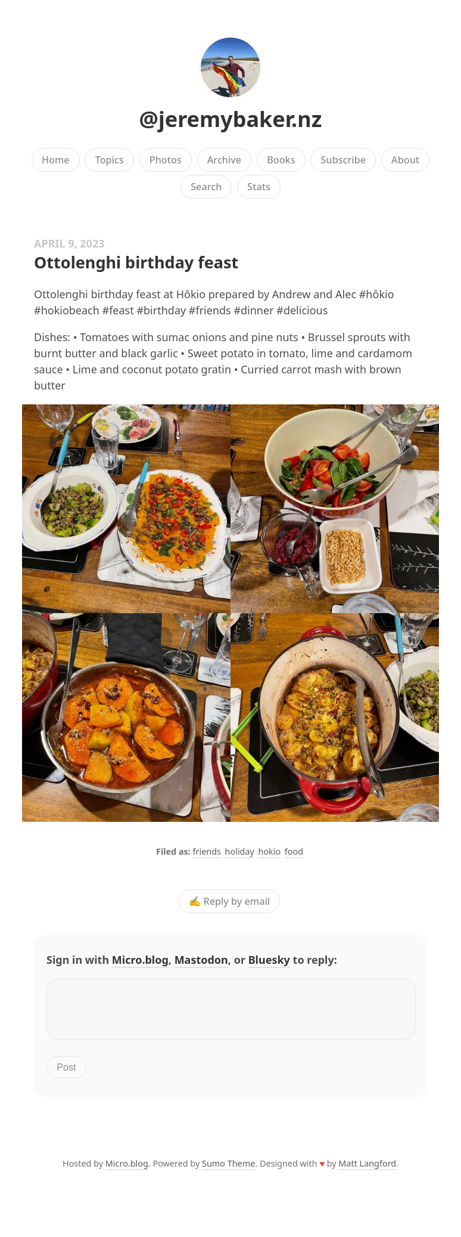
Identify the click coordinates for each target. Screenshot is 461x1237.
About (405, 159)
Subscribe (343, 159)
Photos (165, 159)
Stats (258, 186)
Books (281, 159)
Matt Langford (367, 1170)
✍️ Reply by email (229, 901)
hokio (269, 851)
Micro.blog (140, 960)
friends (207, 851)
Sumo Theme (228, 1170)
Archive (224, 159)
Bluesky (269, 960)
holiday (239, 851)
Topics (109, 159)
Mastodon (201, 960)
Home (56, 159)
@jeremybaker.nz (230, 119)
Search (206, 186)
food (294, 851)
